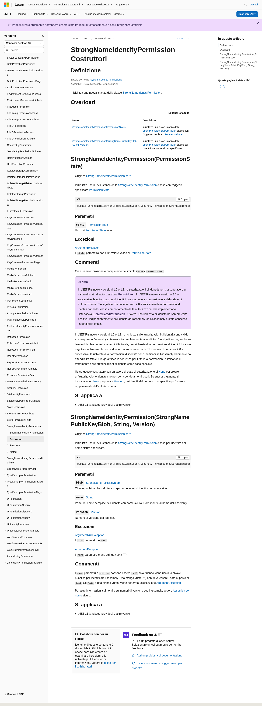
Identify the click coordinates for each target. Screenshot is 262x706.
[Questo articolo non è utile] (224, 86)
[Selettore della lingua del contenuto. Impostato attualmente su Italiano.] (12, 700)
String (89, 497)
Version (118, 381)
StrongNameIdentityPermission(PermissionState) (99, 127)
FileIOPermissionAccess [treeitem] (20, 132)
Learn (74, 38)
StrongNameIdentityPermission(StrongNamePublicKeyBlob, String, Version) (239, 65)
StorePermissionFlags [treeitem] (19, 419)
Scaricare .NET (247, 14)
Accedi (254, 4)
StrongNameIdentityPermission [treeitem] (27, 432)
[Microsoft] (6, 4)
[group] (133, 206)
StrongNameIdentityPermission (142, 92)
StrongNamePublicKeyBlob (103, 482)
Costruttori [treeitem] (16, 439)
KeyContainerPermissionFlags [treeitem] (23, 262)
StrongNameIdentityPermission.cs (107, 175)
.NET (86, 38)
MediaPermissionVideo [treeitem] (19, 294)
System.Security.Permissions (106, 79)
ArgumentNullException (89, 535)
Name (95, 381)
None (162, 371)
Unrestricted (126, 294)
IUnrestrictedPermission (109, 314)
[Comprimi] (43, 36)
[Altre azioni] (188, 38)
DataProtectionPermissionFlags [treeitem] (24, 81)
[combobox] (24, 43)
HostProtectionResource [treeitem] (20, 164)
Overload (225, 49)
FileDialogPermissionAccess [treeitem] (22, 113)
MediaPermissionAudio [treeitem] (19, 281)
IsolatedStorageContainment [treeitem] (22, 170)
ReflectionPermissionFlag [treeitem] (21, 349)
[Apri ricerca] (245, 5)
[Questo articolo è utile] (220, 86)
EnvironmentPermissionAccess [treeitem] (24, 94)
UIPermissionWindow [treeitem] (18, 517)
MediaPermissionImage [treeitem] (20, 287)
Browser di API (103, 38)
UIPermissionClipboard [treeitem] (19, 511)
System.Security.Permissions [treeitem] (23, 57)
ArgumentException (87, 247)
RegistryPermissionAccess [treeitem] (21, 362)
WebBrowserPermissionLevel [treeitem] (23, 549)
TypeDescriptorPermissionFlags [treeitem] (24, 492)
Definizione (226, 45)
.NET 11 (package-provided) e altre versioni (105, 404)
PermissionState (174, 134)
